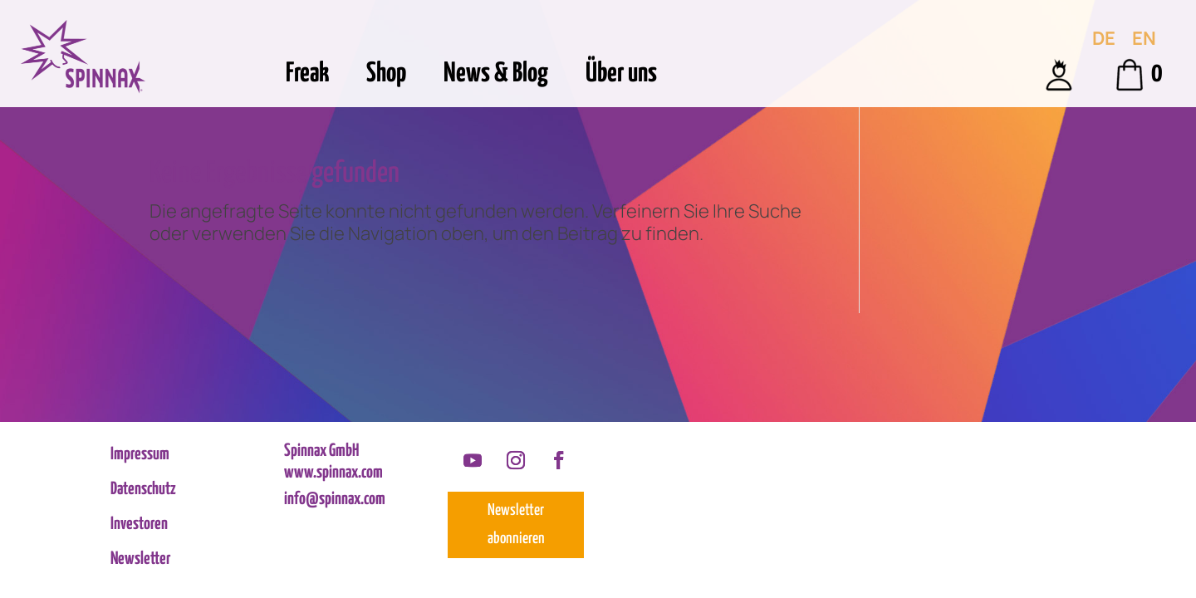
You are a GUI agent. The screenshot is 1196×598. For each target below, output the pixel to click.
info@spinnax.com (334, 499)
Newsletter (140, 560)
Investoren (139, 525)
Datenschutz (143, 490)
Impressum (139, 455)
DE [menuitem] (1103, 38)
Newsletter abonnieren (516, 524)
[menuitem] (1104, 37)
